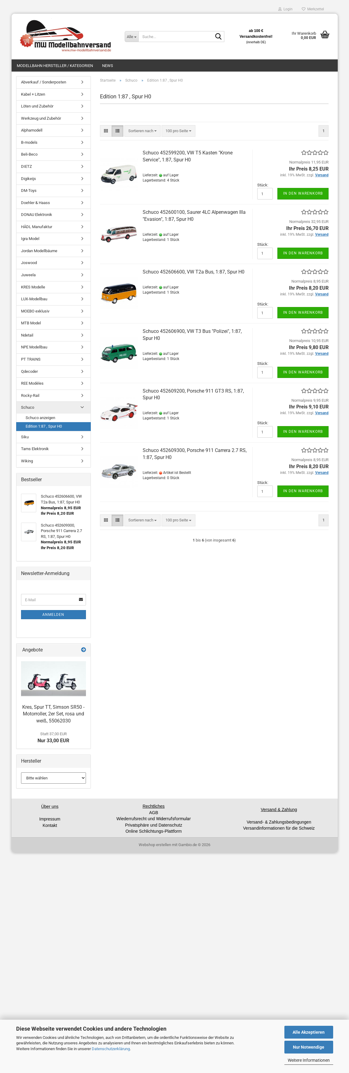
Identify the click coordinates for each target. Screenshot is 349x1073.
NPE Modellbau (34, 347)
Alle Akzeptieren (309, 1032)
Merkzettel (313, 9)
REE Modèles (32, 383)
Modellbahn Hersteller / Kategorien (55, 65)
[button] (106, 131)
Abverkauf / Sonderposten (43, 82)
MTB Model (31, 323)
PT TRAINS (31, 359)
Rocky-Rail (30, 395)
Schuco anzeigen (40, 417)
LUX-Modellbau (34, 299)
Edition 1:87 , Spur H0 (44, 426)
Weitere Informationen (309, 1060)
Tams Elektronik (35, 448)
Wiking (27, 461)
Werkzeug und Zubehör (41, 118)
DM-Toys (29, 190)
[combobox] (142, 131)
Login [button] (285, 9)
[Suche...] (131, 36)
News (107, 65)
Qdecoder (29, 371)
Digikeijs (28, 178)
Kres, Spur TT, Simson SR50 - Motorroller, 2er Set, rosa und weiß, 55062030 (53, 714)
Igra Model (30, 238)
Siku (25, 437)
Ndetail (27, 335)
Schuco (27, 407)
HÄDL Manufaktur (36, 226)
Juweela (28, 275)
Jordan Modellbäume (39, 251)
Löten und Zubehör (37, 106)
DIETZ (26, 166)
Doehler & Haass (35, 202)
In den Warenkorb (303, 193)
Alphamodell (31, 130)
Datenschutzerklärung (111, 1049)
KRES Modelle (33, 287)
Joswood (29, 262)
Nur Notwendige (308, 1047)
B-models (29, 142)
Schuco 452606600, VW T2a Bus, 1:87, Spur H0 (193, 272)
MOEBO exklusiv (35, 311)
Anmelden (53, 614)
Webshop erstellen (155, 844)
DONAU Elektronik (36, 214)
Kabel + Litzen (33, 94)
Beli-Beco (29, 154)
